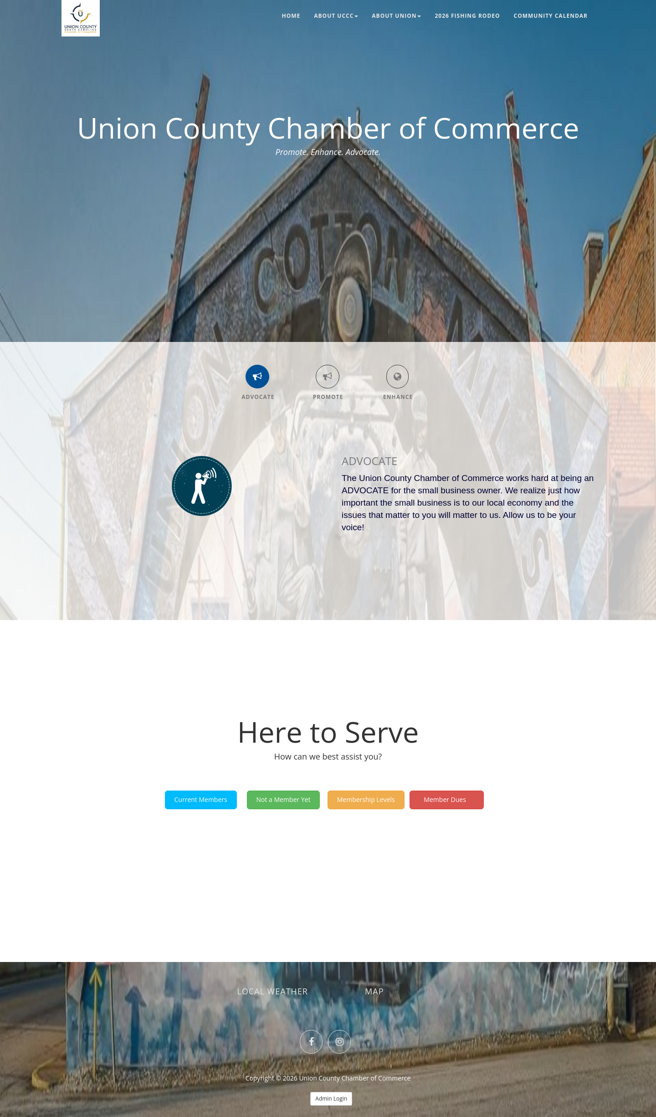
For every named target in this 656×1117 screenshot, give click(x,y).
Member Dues (447, 799)
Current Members (200, 799)
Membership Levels (366, 799)
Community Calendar (551, 16)
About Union (396, 16)
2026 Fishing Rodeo (467, 16)
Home (291, 16)
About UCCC (336, 16)
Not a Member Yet (283, 799)
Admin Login (331, 1098)
